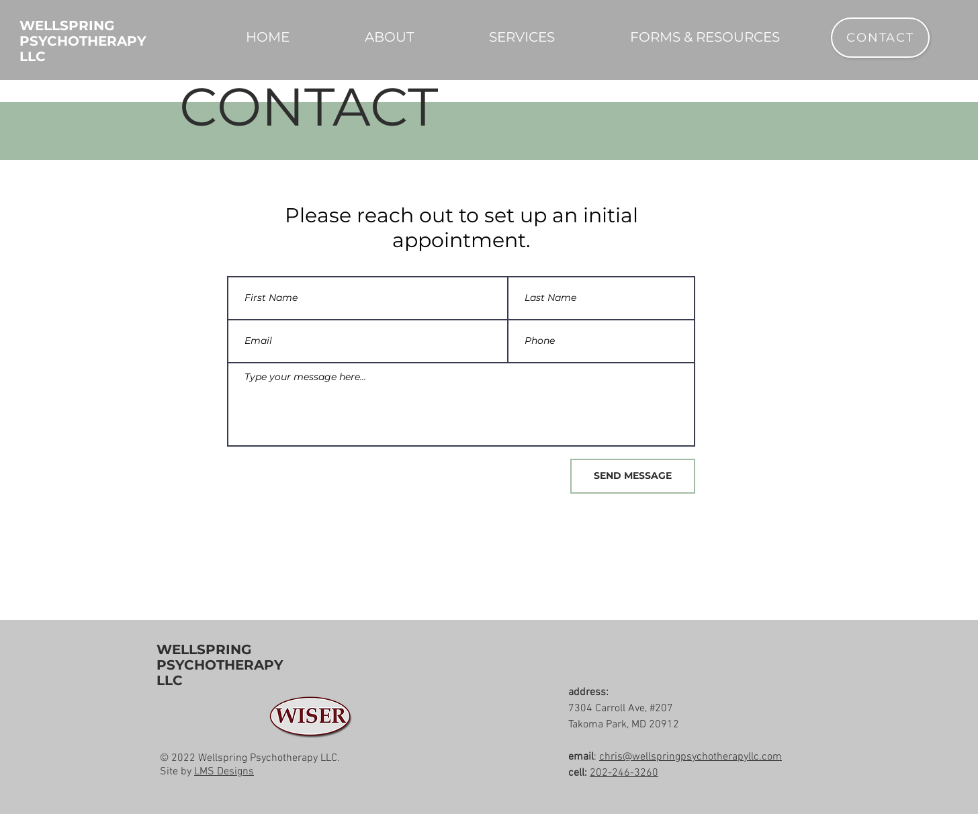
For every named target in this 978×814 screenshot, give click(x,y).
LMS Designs (224, 771)
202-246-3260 (624, 773)
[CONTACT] (880, 37)
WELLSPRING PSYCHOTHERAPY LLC (220, 664)
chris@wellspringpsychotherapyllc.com (690, 757)
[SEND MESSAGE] (632, 476)
